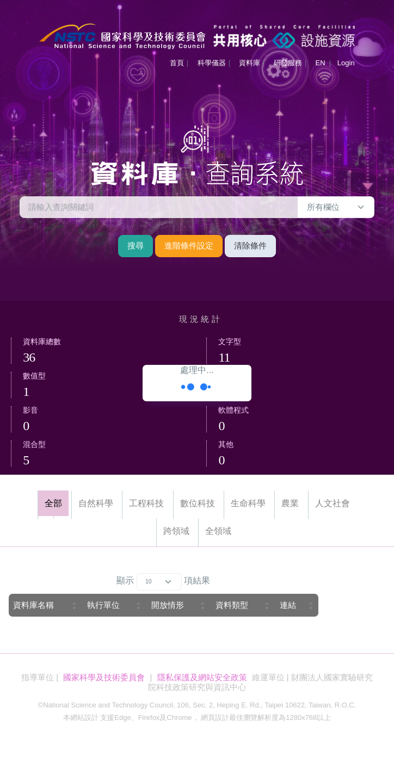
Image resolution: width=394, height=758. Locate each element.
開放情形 (167, 605)
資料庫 (249, 62)
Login (346, 62)
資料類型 (232, 605)
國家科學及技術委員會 (104, 677)
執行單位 (103, 605)
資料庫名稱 (33, 605)
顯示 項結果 (163, 582)
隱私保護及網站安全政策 (202, 677)
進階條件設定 (188, 245)
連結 (288, 605)
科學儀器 (212, 62)
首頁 (177, 62)
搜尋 (135, 245)
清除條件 (250, 245)
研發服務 (288, 62)
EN (320, 62)
